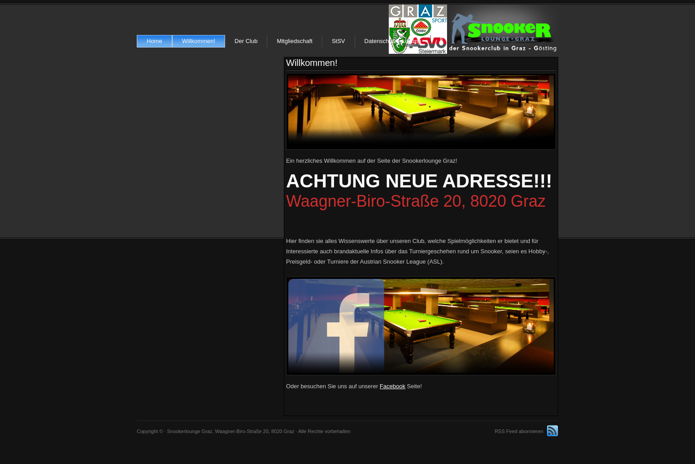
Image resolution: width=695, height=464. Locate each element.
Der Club (246, 41)
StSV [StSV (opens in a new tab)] (338, 41)
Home (154, 41)
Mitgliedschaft (294, 41)
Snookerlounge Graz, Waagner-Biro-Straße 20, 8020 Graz (473, 29)
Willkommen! (198, 41)
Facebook (392, 386)
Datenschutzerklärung (393, 41)
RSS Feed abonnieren (519, 431)
